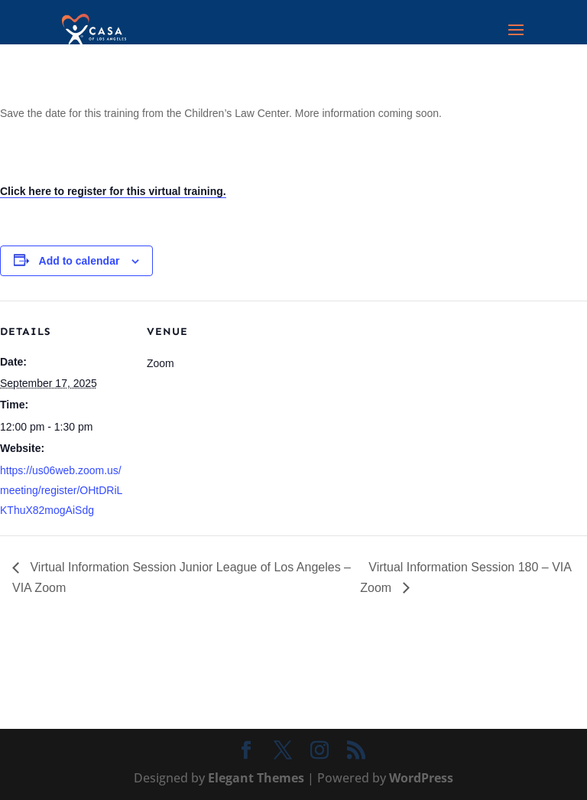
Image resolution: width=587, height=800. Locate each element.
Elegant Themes (256, 777)
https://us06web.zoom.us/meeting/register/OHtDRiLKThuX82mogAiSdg (61, 490)
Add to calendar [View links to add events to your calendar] (79, 261)
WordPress (421, 777)
